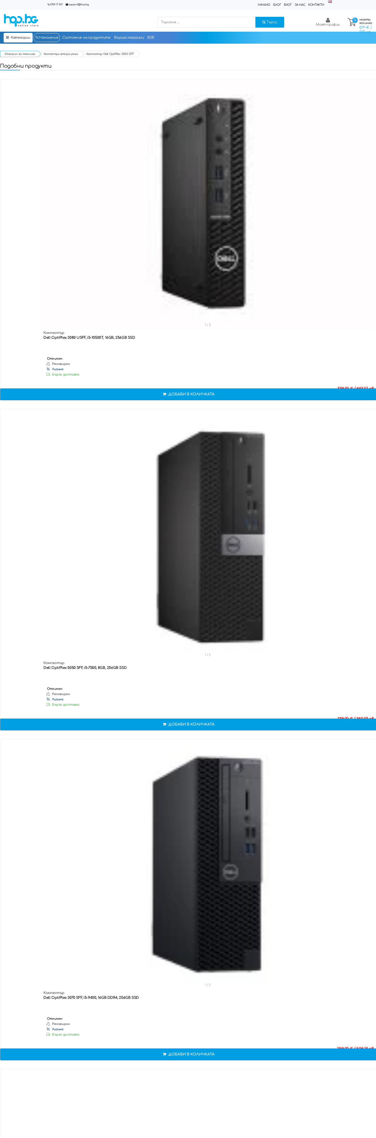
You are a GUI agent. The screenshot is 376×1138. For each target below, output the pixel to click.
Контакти (316, 4)
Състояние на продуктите (86, 37)
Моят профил (328, 22)
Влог (288, 4)
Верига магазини (129, 37)
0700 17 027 (56, 4)
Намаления (47, 37)
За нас (300, 4)
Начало (264, 4)
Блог (277, 4)
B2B (150, 37)
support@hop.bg (79, 4)
